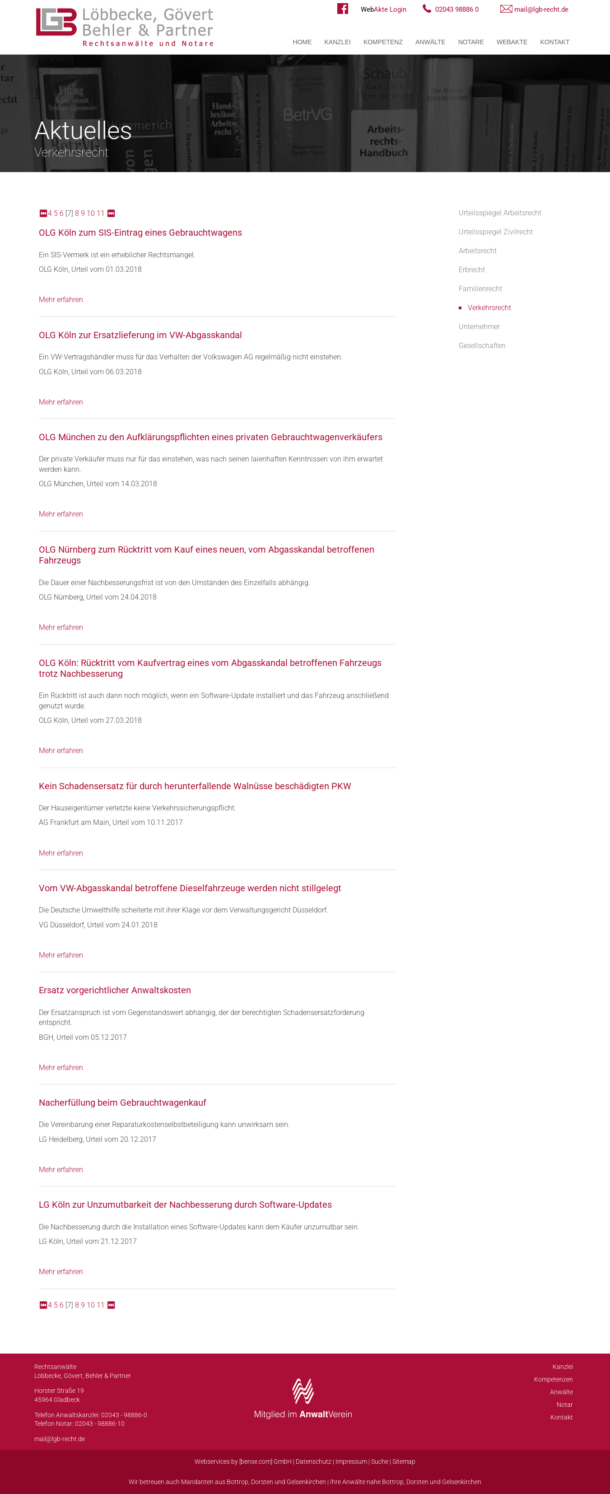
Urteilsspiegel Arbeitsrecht (500, 213)
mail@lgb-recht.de (541, 9)
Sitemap (403, 1461)
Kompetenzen (553, 1379)
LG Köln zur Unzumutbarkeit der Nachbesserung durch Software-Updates (185, 1204)
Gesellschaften (482, 345)
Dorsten (262, 1481)
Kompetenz (383, 42)
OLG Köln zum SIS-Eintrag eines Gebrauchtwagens (140, 232)
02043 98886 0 (457, 9)
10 (91, 213)
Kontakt (554, 42)
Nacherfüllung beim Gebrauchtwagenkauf (122, 1102)
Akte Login (383, 9)
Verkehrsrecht (489, 307)
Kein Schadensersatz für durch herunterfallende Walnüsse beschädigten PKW (195, 786)
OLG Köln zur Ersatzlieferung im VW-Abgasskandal (140, 335)
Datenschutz (313, 1461)
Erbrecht (472, 269)
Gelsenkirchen (306, 1481)
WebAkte (512, 42)
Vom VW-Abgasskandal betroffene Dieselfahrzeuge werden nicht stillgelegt (190, 888)
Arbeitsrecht (478, 251)
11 (101, 213)
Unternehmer (479, 326)
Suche (379, 1461)
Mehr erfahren (61, 299)
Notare (471, 42)
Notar (565, 1404)
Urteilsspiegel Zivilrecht (496, 232)
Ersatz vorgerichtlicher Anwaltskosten (115, 990)
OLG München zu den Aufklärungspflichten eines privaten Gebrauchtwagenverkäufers (210, 437)
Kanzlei (338, 42)
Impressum (351, 1461)
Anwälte (430, 42)
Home (302, 42)
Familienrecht (480, 288)
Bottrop (237, 1481)
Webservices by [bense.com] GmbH (243, 1461)
